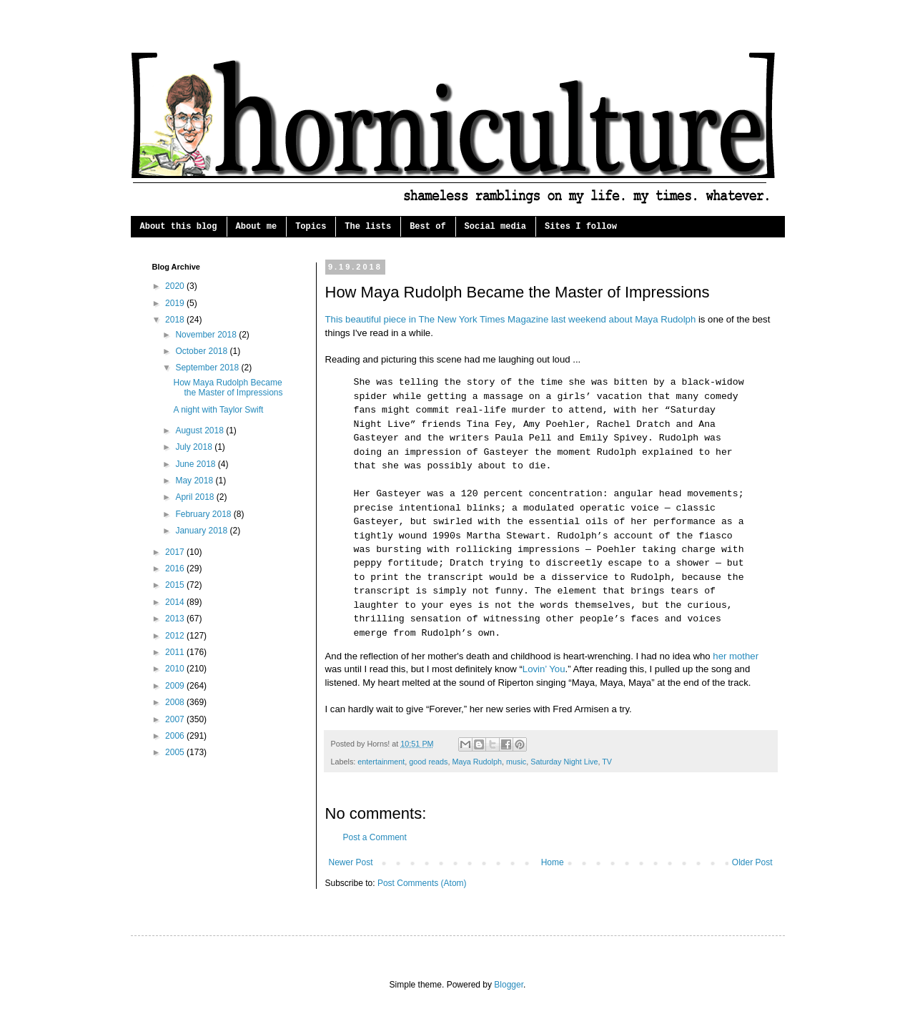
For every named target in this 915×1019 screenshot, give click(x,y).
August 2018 (200, 430)
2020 (176, 286)
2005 (176, 752)
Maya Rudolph (477, 761)
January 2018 (202, 531)
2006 (176, 736)
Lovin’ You (544, 669)
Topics (310, 227)
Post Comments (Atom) (422, 883)
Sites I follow (581, 227)
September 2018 (208, 368)
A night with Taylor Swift (218, 410)
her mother (735, 656)
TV (607, 761)
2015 (176, 585)
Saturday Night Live (564, 761)
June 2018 (196, 464)
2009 (176, 686)
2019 (176, 303)
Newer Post (351, 862)
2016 (176, 568)
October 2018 (202, 351)
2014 (176, 602)
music (516, 761)
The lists (368, 227)
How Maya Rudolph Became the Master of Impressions (227, 388)
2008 (176, 702)
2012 (176, 636)
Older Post (752, 862)
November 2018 (207, 335)
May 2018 (195, 481)
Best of (427, 227)
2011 (176, 652)
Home (552, 862)
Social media (495, 227)
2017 (176, 552)
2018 (176, 320)
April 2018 (195, 497)
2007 (176, 719)
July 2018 (194, 447)
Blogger (508, 985)
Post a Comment (375, 837)
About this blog (178, 227)
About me (256, 227)
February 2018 (204, 514)
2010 (176, 669)
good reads (428, 761)
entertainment (381, 761)
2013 (176, 619)
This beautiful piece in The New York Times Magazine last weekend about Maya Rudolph (510, 319)
